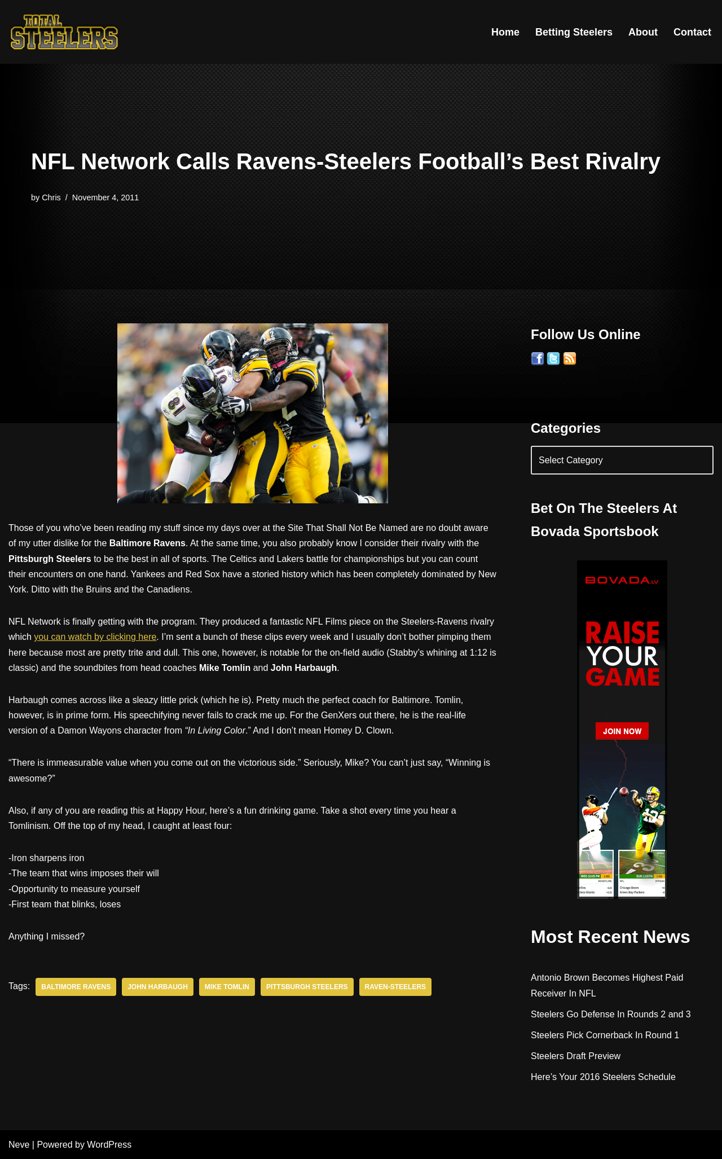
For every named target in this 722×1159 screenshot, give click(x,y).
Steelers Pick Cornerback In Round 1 (605, 1035)
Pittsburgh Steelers (307, 987)
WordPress (109, 1144)
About (643, 32)
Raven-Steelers (395, 987)
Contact (692, 32)
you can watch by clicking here (95, 637)
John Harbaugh (157, 987)
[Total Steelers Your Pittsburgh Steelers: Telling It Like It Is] (64, 32)
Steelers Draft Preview (575, 1056)
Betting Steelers (574, 32)
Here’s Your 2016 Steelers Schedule (603, 1077)
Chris (51, 197)
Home (505, 32)
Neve (18, 1144)
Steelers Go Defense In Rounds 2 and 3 (611, 1014)
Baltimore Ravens (76, 987)
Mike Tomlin (227, 987)
